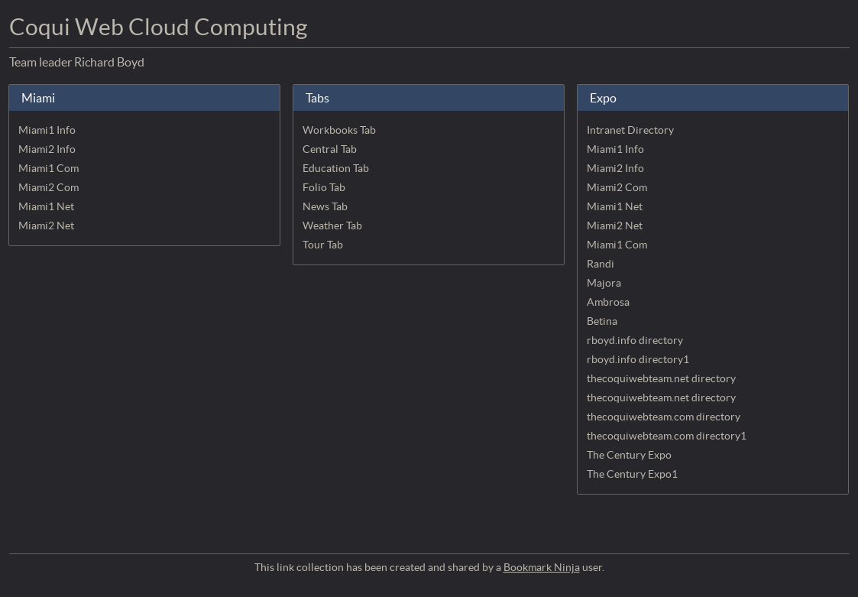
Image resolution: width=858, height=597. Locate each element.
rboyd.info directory (635, 340)
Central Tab (330, 149)
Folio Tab (324, 187)
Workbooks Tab (339, 130)
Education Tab (336, 168)
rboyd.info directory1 (638, 359)
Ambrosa (608, 302)
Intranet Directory (630, 130)
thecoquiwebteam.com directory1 (666, 436)
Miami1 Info (47, 130)
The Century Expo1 (632, 474)
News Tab (325, 206)
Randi (600, 264)
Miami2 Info (47, 149)
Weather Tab (332, 225)
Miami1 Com (48, 168)
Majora (604, 283)
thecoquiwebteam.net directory (661, 378)
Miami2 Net (46, 225)
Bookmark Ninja (541, 567)
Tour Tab (323, 244)
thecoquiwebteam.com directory (663, 416)
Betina (602, 321)
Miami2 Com (48, 187)
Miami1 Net (46, 206)
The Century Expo (629, 455)
